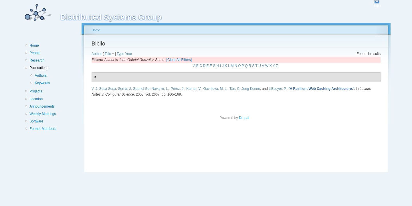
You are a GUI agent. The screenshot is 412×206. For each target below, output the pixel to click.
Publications (38, 68)
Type (120, 54)
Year (128, 54)
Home (34, 45)
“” (321, 89)
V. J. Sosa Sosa (104, 89)
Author (97, 54)
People (34, 53)
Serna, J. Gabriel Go (134, 89)
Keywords (42, 83)
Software (36, 121)
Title (108, 54)
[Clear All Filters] (179, 60)
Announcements (42, 106)
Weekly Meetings (42, 114)
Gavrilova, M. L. (215, 89)
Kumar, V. (193, 89)
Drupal (246, 118)
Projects (35, 91)
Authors (41, 76)
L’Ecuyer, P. (278, 89)
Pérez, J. (178, 89)
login (377, 5)
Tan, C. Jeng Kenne (244, 89)
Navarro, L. (160, 89)
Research (36, 60)
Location (36, 99)
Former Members (42, 129)
